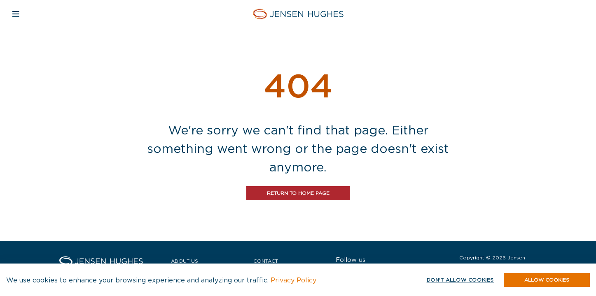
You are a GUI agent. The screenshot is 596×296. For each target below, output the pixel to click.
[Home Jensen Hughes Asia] (298, 14)
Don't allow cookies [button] (460, 279)
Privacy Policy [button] (293, 280)
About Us (184, 261)
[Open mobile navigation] (16, 14)
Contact (265, 261)
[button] (547, 280)
